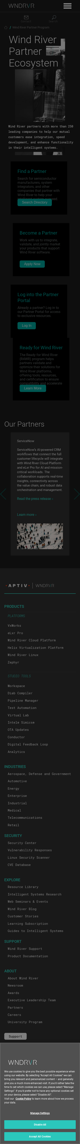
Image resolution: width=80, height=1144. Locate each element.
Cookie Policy (23, 1101)
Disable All (40, 1127)
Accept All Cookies (40, 1139)
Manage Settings (40, 1115)
